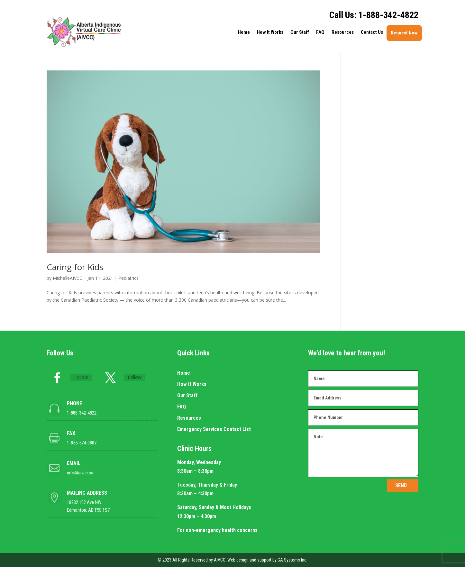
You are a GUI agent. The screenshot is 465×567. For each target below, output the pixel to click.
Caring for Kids (75, 267)
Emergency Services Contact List (214, 429)
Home (244, 32)
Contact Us (372, 32)
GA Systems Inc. (292, 559)
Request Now (404, 33)
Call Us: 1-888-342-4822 (373, 15)
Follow (81, 377)
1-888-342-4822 (81, 413)
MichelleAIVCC (67, 278)
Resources (343, 32)
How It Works (270, 32)
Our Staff (299, 32)
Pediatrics (128, 278)
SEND (401, 485)
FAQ (320, 32)
